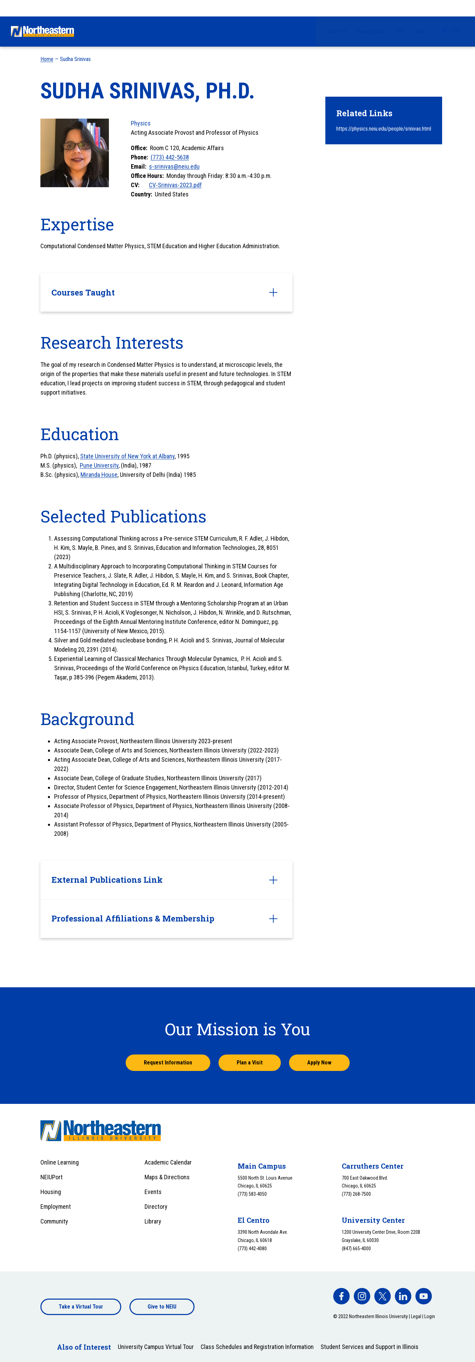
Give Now (336, 8)
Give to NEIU (162, 1306)
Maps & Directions (167, 1177)
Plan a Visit (250, 1062)
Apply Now (319, 1062)
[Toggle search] (460, 31)
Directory (156, 1206)
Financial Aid (240, 31)
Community (54, 1221)
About (429, 31)
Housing (50, 1191)
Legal (416, 1316)
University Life (333, 31)
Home (46, 59)
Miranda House (98, 474)
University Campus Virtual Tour (156, 1346)
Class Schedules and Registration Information (257, 1346)
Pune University (99, 465)
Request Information (168, 1062)
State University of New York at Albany (127, 456)
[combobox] (450, 8)
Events (153, 1191)
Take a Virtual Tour (81, 1306)
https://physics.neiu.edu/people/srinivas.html (383, 128)
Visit (399, 8)
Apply (420, 8)
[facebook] (341, 1296)
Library (153, 1221)
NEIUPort (51, 1177)
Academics (286, 31)
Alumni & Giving (386, 31)
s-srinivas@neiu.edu (174, 166)
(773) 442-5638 (170, 157)
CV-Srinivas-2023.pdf (175, 185)
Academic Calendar (168, 1162)
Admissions (195, 31)
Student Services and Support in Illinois (369, 1346)
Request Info (370, 8)
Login (429, 1316)
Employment (55, 1206)
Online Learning (59, 1162)
